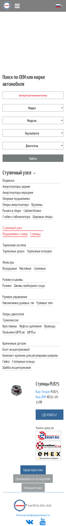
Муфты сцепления (30, 326)
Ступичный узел (17, 172)
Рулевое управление (15, 296)
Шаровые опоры (43, 216)
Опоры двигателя (13, 314)
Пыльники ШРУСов (14, 332)
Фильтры (8, 262)
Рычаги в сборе (12, 210)
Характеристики (33, 469)
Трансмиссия (10, 320)
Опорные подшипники (16, 198)
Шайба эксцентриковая (17, 367)
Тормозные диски (13, 251)
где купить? (49, 414)
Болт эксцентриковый (16, 349)
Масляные (25, 268)
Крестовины (10, 326)
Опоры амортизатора (16, 204)
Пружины (37, 204)
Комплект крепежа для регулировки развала (30, 355)
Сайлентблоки (32, 210)
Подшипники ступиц (15, 233)
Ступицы (35, 233)
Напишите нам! (33, 487)
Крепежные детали (14, 343)
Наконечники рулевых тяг (18, 302)
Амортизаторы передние (18, 192)
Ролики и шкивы (13, 279)
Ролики (7, 285)
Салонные (40, 268)
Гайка (6, 361)
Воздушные (10, 268)
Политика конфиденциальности (33, 515)
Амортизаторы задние (16, 186)
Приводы (49, 326)
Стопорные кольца (23, 361)
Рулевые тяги (45, 302)
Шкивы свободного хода (29, 285)
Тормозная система (14, 245)
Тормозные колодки (39, 251)
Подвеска (8, 180)
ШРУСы (31, 332)
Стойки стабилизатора (16, 216)
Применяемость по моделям (33, 478)
